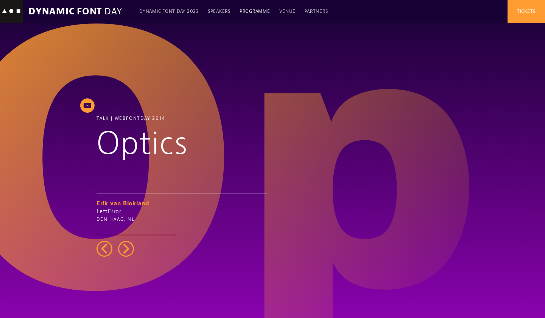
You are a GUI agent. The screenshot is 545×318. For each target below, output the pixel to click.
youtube (87, 105)
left (104, 249)
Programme (255, 11)
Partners (316, 11)
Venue (287, 11)
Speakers (219, 11)
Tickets (526, 11)
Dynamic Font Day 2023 (169, 11)
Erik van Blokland (123, 203)
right (126, 249)
